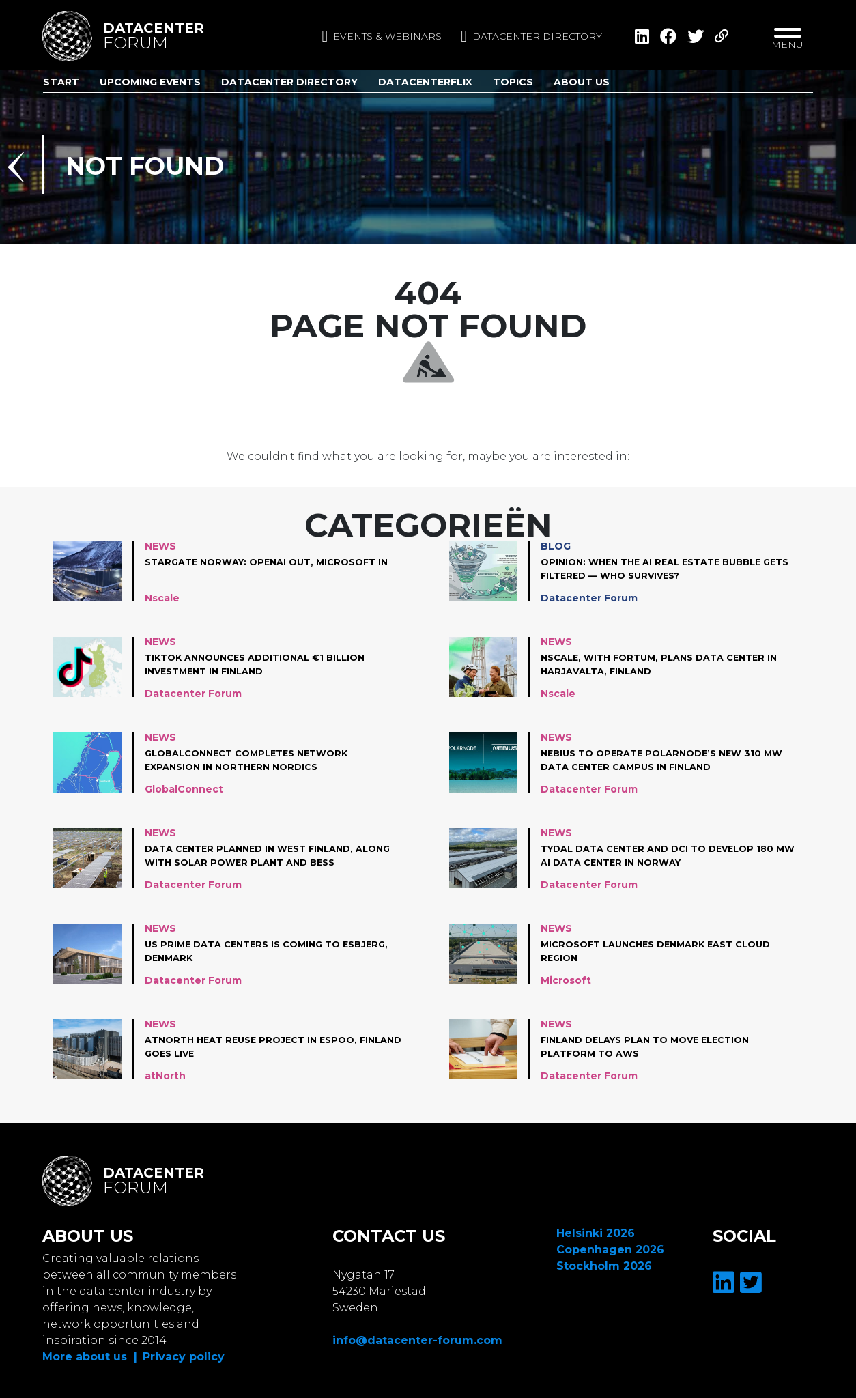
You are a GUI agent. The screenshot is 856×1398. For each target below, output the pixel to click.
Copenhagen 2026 (610, 1249)
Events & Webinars (382, 36)
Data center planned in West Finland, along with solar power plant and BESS (267, 856)
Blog (556, 546)
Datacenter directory (531, 36)
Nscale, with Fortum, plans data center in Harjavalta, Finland (668, 665)
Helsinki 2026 (595, 1233)
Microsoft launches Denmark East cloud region (665, 952)
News (160, 546)
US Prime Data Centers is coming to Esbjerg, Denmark (250, 952)
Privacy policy (184, 1356)
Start (61, 82)
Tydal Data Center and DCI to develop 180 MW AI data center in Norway (667, 856)
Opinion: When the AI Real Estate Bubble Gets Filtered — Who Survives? (660, 569)
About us (582, 82)
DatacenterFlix (425, 82)
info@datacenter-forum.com (417, 1340)
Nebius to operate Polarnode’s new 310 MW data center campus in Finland (659, 760)
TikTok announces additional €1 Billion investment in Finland (264, 665)
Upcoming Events (150, 82)
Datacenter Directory (289, 82)
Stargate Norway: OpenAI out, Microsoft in (269, 569)
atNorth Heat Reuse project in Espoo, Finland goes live (259, 1047)
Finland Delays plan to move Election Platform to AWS (655, 1047)
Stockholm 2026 (604, 1265)
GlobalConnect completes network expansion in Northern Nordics (255, 760)
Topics (513, 82)
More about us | (89, 1356)
